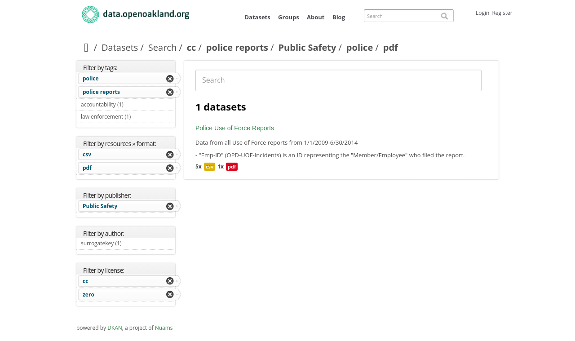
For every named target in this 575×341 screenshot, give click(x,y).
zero (88, 294)
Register (502, 13)
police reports (237, 47)
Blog (338, 17)
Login (482, 13)
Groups (288, 17)
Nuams (164, 328)
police (359, 47)
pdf (87, 168)
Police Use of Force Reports (234, 128)
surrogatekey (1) (128, 244)
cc (191, 47)
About (315, 17)
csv (87, 154)
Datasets (257, 17)
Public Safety (307, 47)
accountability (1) (128, 106)
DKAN (114, 328)
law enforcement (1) (128, 118)
